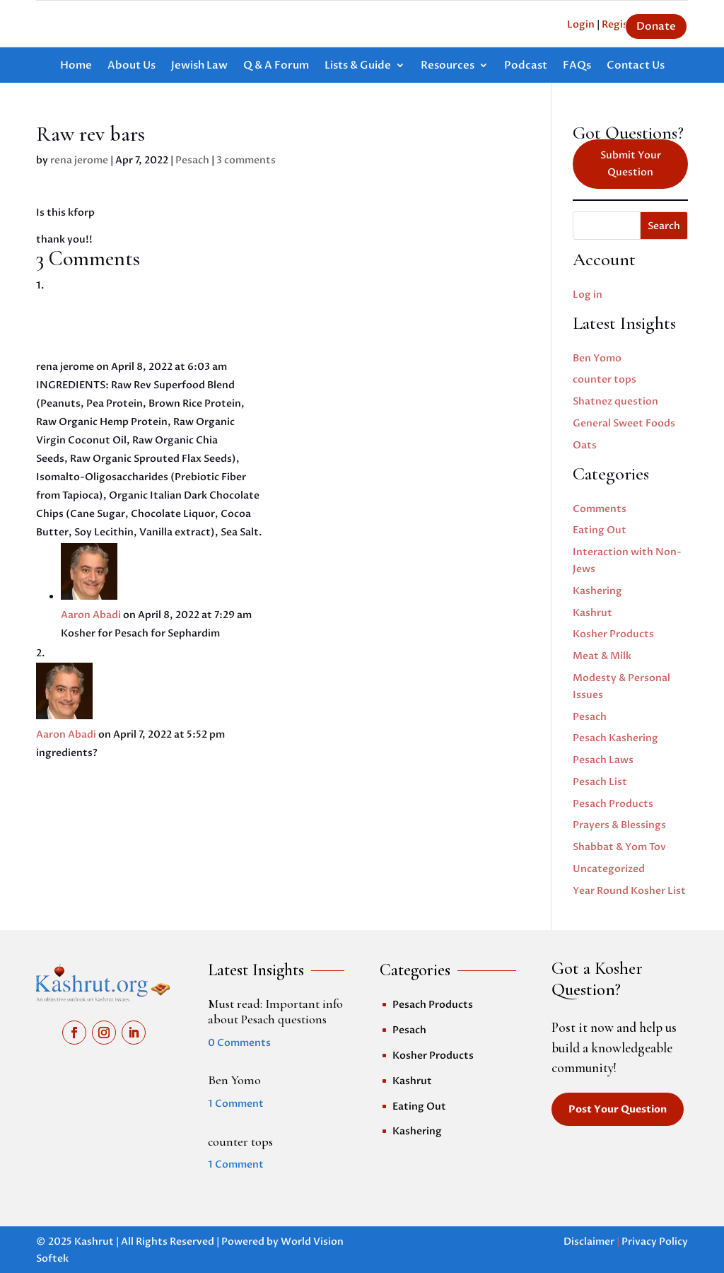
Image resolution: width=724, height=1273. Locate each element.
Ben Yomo (597, 358)
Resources (447, 66)
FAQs (577, 66)
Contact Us (636, 66)
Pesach (192, 160)
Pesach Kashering (615, 738)
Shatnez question (615, 401)
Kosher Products (613, 634)
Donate (656, 26)
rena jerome (79, 160)
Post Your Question (617, 1109)
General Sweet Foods (624, 423)
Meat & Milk (602, 656)
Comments (599, 509)
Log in (587, 294)
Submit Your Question (630, 164)
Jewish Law (199, 66)
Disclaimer (589, 1241)
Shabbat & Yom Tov (619, 847)
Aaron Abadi (91, 615)
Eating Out (599, 530)
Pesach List (600, 782)
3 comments (246, 160)
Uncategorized (609, 869)
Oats (585, 445)
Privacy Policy (654, 1241)
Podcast (525, 66)
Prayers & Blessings (619, 825)
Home (76, 66)
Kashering (597, 591)
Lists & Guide (358, 66)
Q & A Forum (276, 66)
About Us (131, 66)
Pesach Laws (603, 760)
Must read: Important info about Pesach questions (275, 1011)
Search (664, 226)
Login (581, 24)
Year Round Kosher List (629, 890)
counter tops (604, 379)
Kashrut (592, 613)
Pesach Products (613, 803)
